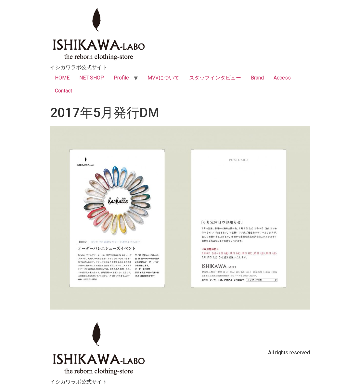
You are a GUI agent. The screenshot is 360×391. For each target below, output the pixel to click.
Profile (121, 78)
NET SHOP (91, 78)
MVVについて (163, 78)
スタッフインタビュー (215, 78)
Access (282, 78)
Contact (63, 91)
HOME (62, 78)
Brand (257, 78)
